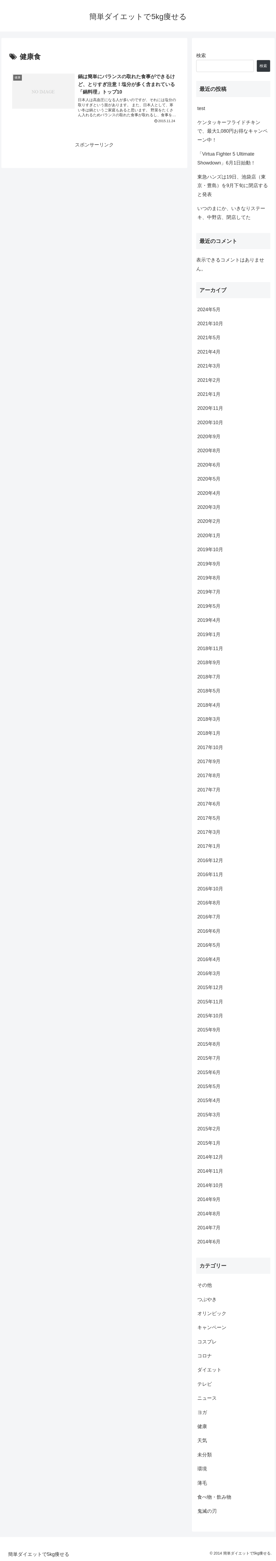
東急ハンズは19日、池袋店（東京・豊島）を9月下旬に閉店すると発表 (232, 185)
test (201, 108)
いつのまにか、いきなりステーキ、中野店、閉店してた (231, 213)
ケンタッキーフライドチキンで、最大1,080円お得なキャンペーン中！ (232, 131)
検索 (201, 55)
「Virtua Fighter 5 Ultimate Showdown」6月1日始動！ (226, 158)
